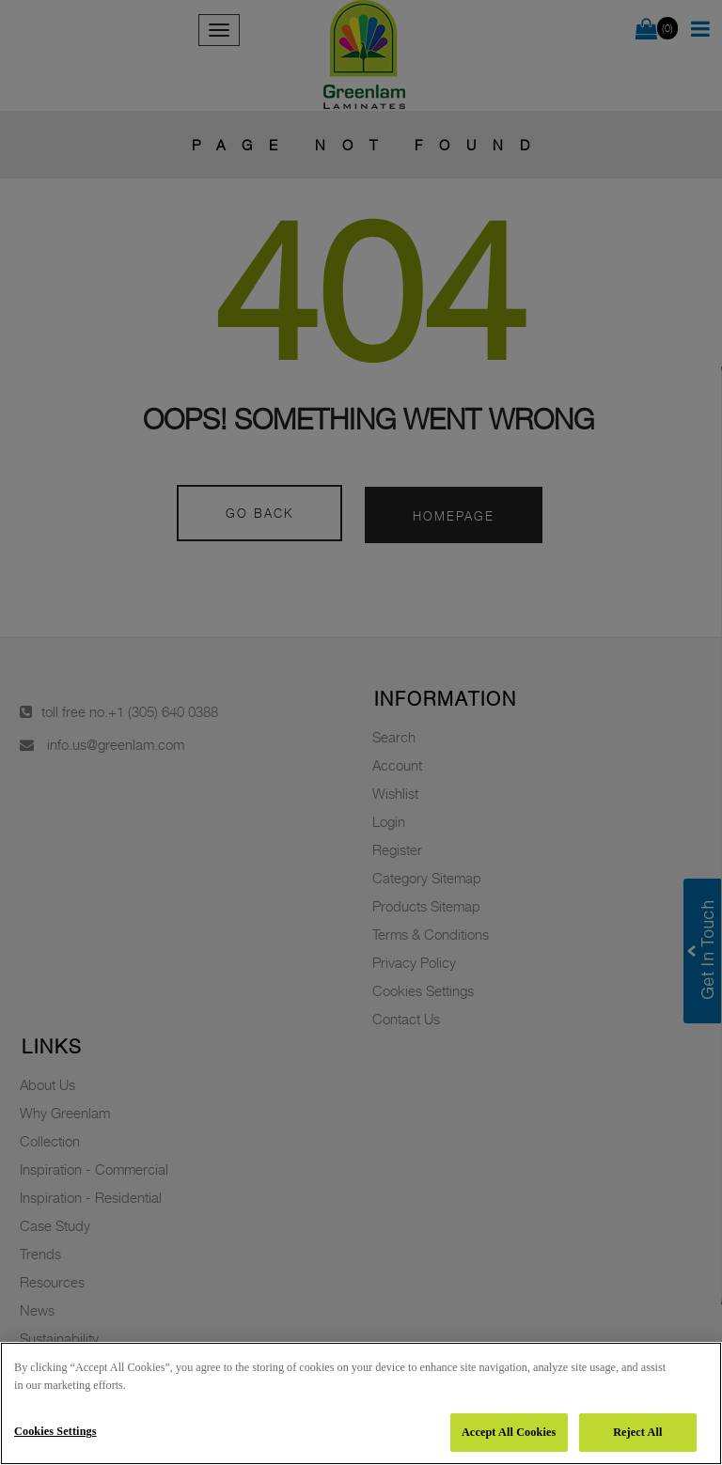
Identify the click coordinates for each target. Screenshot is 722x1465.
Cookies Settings (55, 1431)
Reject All (637, 1432)
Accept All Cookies (509, 1432)
